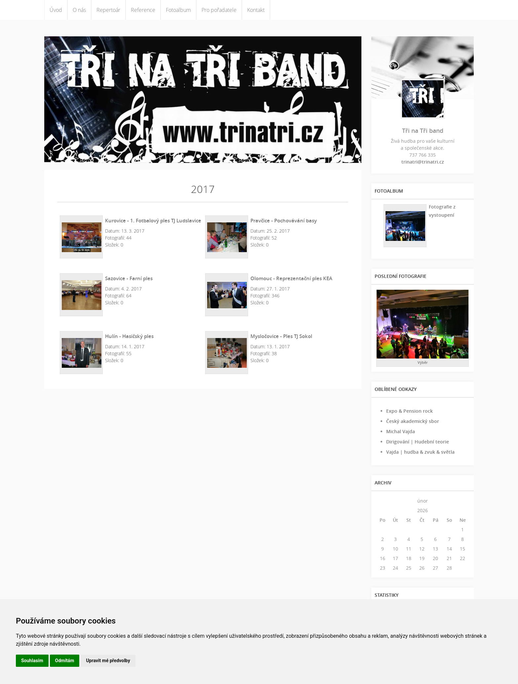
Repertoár (108, 10)
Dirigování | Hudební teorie (417, 441)
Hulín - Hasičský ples (129, 336)
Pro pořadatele (219, 10)
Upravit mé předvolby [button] (108, 660)
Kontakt (256, 10)
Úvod (56, 10)
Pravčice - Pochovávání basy (283, 220)
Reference (143, 10)
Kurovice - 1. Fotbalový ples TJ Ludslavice (153, 220)
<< (382, 501)
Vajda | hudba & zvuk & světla (420, 452)
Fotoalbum (178, 10)
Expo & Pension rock (409, 411)
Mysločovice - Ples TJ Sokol (281, 336)
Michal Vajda (400, 431)
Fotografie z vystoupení (442, 211)
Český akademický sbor (412, 421)
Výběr (423, 362)
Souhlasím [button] (32, 660)
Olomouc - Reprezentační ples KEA (291, 278)
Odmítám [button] (64, 660)
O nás (79, 10)
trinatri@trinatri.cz (422, 162)
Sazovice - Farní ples (129, 278)
